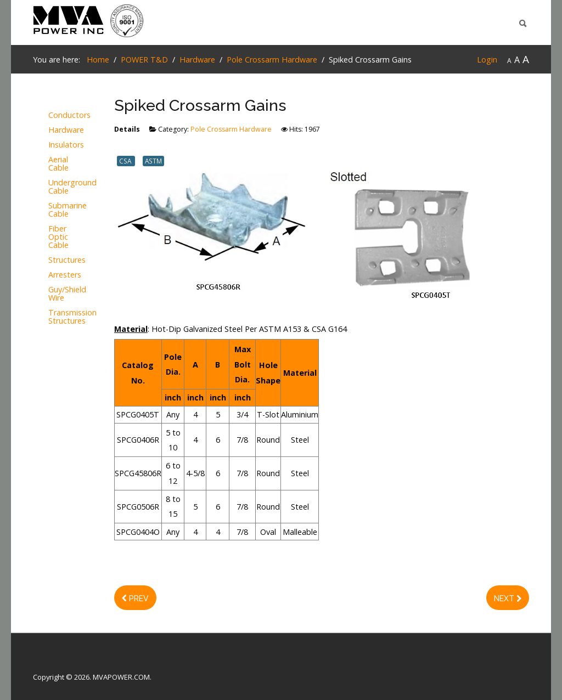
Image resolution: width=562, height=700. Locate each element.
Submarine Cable (51, 210)
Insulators (51, 145)
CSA (126, 160)
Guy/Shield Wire (51, 294)
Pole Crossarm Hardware (231, 129)
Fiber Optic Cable (51, 237)
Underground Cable (51, 187)
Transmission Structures (51, 317)
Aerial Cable (51, 164)
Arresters (51, 275)
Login (487, 59)
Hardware (51, 130)
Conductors (51, 115)
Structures (51, 260)
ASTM (153, 160)
